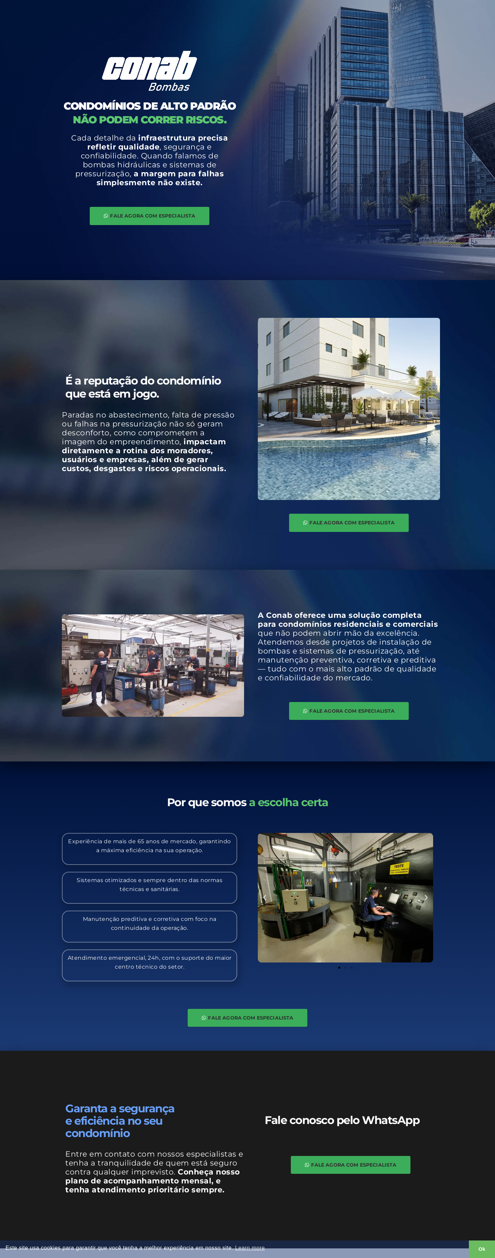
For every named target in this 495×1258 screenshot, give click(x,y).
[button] (264, 904)
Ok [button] (481, 1249)
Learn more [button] (250, 1248)
